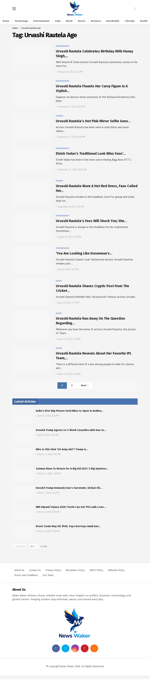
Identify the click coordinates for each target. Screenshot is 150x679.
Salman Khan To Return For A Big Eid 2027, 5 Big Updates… (72, 468)
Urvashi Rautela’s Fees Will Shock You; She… (91, 221)
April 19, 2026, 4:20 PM (47, 415)
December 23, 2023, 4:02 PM (70, 106)
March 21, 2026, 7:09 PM (48, 473)
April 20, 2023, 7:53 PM (67, 302)
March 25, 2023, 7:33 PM (68, 339)
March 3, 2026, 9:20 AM (48, 511)
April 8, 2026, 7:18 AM (47, 435)
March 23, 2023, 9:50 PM (68, 374)
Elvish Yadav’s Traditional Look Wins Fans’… (90, 153)
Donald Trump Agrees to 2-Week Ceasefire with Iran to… (71, 430)
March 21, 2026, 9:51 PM (48, 454)
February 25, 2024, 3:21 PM (69, 71)
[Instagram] (75, 652)
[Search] (135, 8)
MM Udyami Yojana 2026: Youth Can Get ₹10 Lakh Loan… (71, 507)
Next (83, 385)
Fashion (59, 116)
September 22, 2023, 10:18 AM (71, 169)
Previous (19, 546)
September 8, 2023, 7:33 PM (70, 206)
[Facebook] (56, 652)
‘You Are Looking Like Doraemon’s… (84, 253)
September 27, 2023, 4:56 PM (70, 136)
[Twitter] (65, 652)
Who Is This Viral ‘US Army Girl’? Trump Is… (62, 449)
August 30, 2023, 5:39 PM (68, 236)
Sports (59, 281)
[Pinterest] (85, 652)
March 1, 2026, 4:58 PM (47, 531)
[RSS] (94, 652)
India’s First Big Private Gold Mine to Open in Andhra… (69, 410)
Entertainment (62, 46)
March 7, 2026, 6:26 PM (47, 492)
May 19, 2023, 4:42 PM (67, 269)
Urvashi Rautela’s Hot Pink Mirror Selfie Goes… (93, 121)
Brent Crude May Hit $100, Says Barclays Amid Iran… (68, 526)
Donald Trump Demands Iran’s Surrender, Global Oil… (69, 487)
